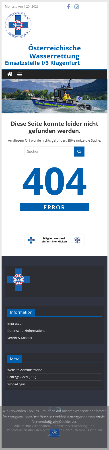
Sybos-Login (16, 384)
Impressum (15, 323)
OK (54, 432)
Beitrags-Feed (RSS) (21, 377)
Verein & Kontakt (19, 338)
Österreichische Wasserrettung (54, 51)
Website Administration (25, 370)
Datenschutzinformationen (27, 330)
